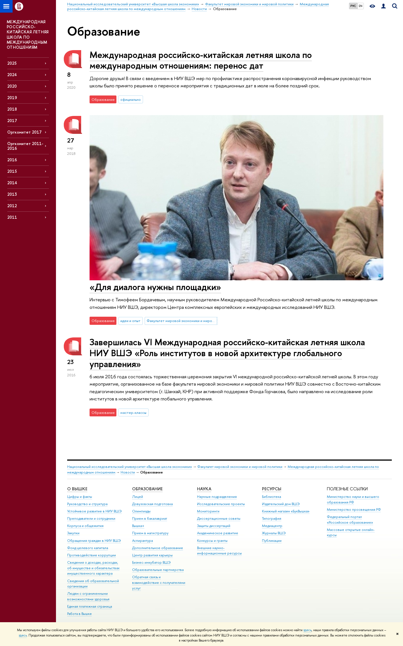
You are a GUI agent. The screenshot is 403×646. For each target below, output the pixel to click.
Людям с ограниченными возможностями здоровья (88, 596)
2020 (12, 86)
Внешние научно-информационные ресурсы (219, 550)
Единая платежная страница (89, 606)
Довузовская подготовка (152, 504)
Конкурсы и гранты (212, 540)
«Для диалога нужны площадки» (155, 287)
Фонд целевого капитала (87, 547)
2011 (12, 217)
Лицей (137, 496)
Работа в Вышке (79, 613)
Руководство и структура (87, 504)
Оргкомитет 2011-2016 (25, 146)
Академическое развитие (217, 533)
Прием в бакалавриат (149, 518)
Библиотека (271, 496)
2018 (12, 109)
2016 (12, 159)
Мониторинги (208, 511)
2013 (12, 194)
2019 (12, 97)
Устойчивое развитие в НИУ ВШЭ (94, 511)
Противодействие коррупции (91, 555)
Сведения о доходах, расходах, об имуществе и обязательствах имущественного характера (93, 568)
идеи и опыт (130, 320)
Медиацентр (272, 525)
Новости (128, 472)
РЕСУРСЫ (271, 489)
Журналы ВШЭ (274, 533)
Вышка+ (138, 525)
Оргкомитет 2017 (24, 132)
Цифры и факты (79, 496)
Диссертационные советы (218, 518)
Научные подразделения (217, 496)
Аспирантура (142, 540)
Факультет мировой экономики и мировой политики (182, 320)
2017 (12, 120)
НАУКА (204, 489)
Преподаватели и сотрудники (91, 518)
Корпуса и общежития (85, 525)
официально (130, 99)
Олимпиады (141, 511)
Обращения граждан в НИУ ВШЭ (94, 540)
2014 (12, 182)
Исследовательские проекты (221, 504)
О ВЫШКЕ (77, 489)
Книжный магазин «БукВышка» (286, 511)
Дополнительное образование (157, 547)
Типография (271, 518)
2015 (12, 171)
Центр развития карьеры (152, 555)
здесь (307, 630)
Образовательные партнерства (158, 569)
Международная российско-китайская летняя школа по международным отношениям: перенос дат (201, 60)
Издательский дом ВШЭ (281, 504)
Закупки (73, 533)
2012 (12, 205)
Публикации (272, 540)
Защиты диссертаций (213, 525)
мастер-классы (133, 412)
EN (360, 6)
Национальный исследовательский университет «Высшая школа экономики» (129, 466)
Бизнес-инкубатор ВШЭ (151, 562)
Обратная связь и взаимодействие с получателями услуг (158, 583)
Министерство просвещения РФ (354, 509)
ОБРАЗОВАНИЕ (147, 489)
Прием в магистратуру (150, 533)
